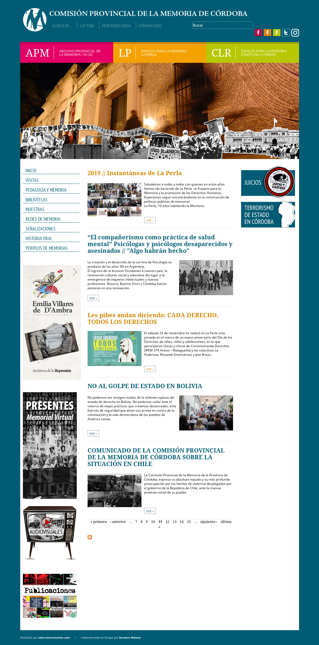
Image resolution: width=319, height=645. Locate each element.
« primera (99, 522)
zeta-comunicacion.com (54, 637)
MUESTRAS (49, 209)
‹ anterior (118, 522)
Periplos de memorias (47, 248)
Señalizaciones (41, 229)
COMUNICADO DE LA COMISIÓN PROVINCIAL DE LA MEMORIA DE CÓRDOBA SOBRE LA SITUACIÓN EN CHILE (156, 457)
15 (189, 522)
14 (181, 522)
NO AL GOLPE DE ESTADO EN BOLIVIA (145, 386)
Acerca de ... (62, 25)
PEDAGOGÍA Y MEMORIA (49, 190)
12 (167, 522)
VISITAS (32, 180)
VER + (150, 220)
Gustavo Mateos (130, 637)
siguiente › (208, 522)
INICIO (31, 170)
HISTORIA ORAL (39, 238)
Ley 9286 (87, 25)
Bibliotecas (36, 199)
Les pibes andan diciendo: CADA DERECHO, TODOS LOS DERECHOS (153, 318)
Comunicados (150, 25)
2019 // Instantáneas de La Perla (135, 173)
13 (174, 522)
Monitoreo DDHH (116, 25)
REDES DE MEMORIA (49, 219)
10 (153, 522)
